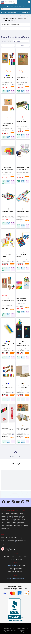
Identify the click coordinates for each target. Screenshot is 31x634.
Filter (22, 45)
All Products (4, 12)
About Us (4, 538)
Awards (24, 12)
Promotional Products (12, 16)
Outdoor (21, 523)
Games (18, 520)
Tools (26, 526)
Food (12, 520)
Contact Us (13, 538)
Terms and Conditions (23, 628)
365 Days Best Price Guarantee (15, 24)
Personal (9, 526)
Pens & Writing (24, 16)
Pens (2, 526)
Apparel (16, 12)
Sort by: (9, 41)
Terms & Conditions (8, 541)
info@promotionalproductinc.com (15, 578)
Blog (2, 544)
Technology (18, 526)
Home (2, 16)
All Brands (11, 12)
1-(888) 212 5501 (12, 566)
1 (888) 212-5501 (19, 6)
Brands (21, 514)
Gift (23, 520)
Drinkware (4, 520)
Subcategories (15, 29)
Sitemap (22, 630)
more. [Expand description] (13, 84)
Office (14, 523)
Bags (27, 12)
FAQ (20, 538)
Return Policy (21, 541)
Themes (14, 514)
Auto (20, 12)
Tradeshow (5, 529)
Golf (2, 523)
